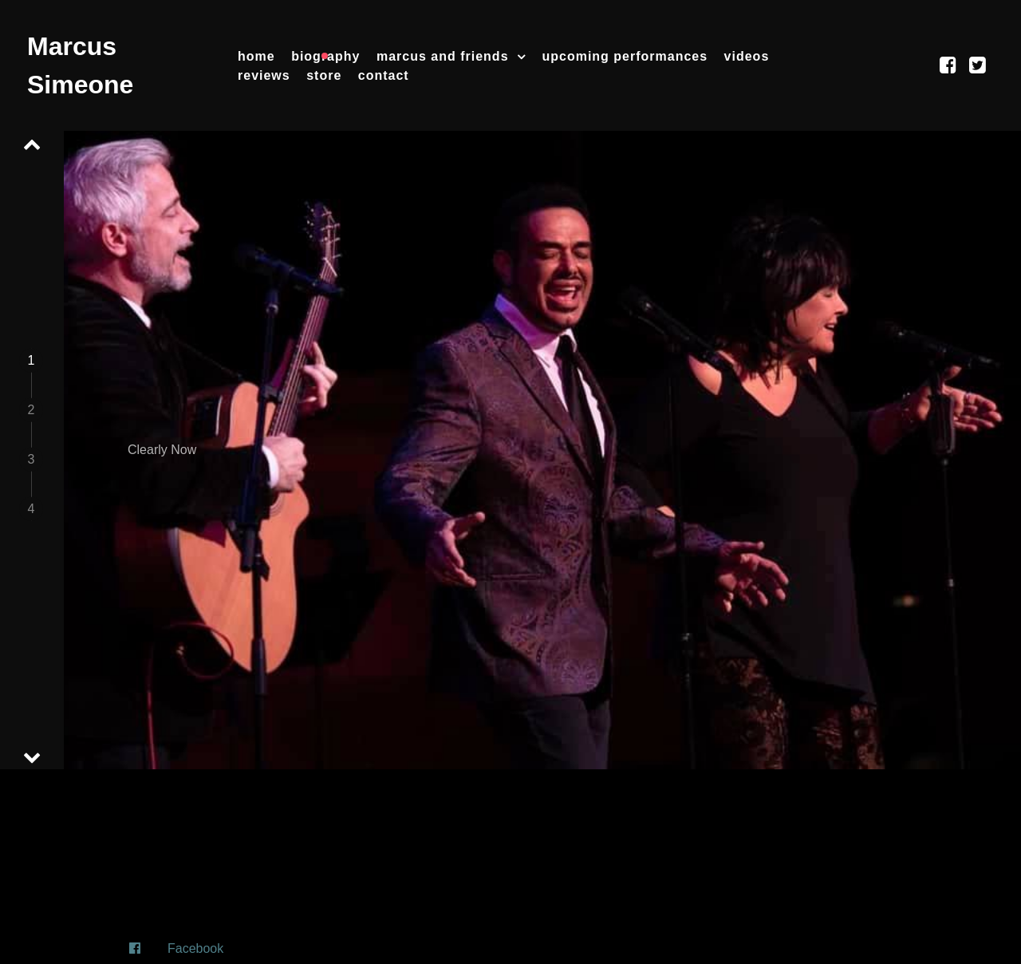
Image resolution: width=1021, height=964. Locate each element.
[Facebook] (510, 949)
